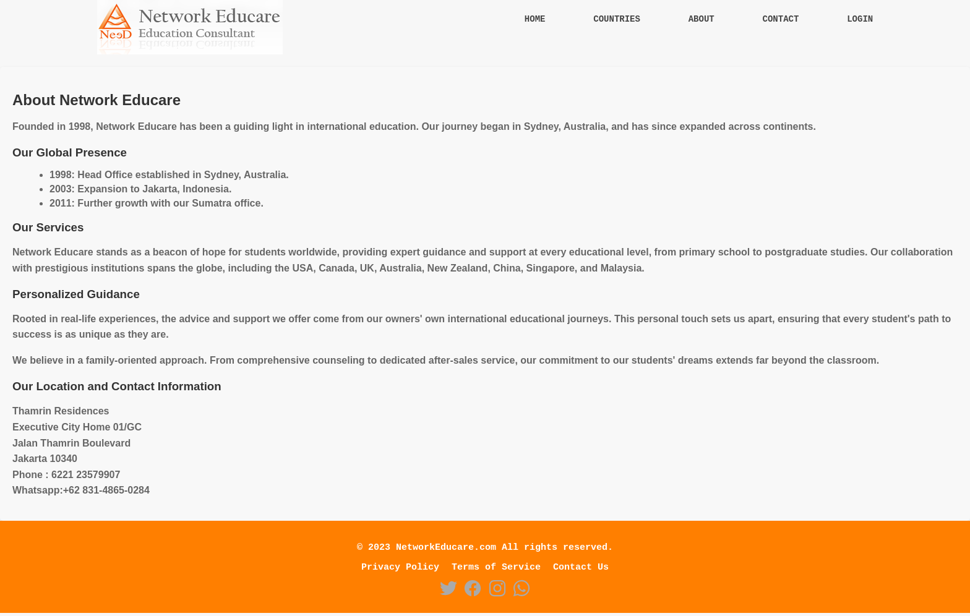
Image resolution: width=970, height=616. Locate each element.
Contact (781, 20)
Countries (616, 20)
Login (860, 20)
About (702, 20)
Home (535, 20)
